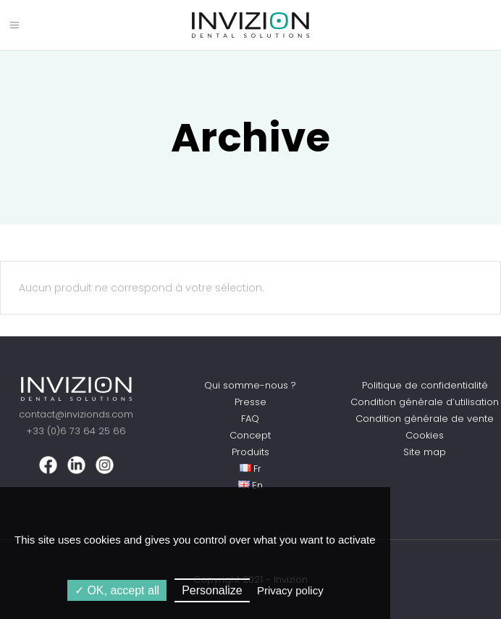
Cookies (424, 435)
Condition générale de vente (424, 418)
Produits (250, 452)
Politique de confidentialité (425, 385)
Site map (424, 452)
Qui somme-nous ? (250, 385)
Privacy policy (290, 590)
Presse (250, 402)
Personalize (212, 590)
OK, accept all (117, 590)
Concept (250, 435)
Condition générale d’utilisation (424, 402)
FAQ (250, 418)
